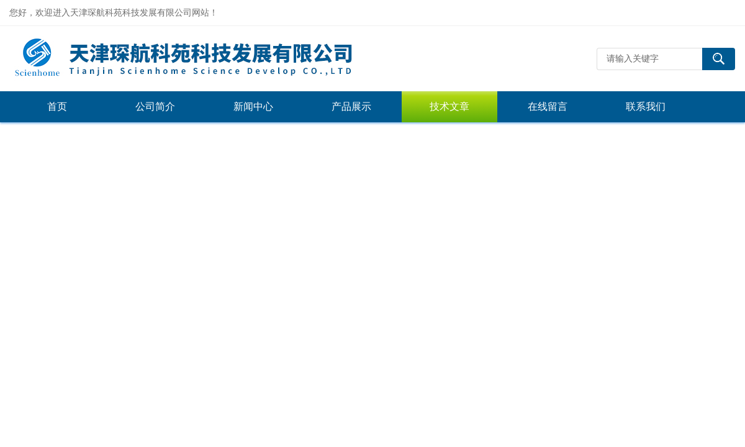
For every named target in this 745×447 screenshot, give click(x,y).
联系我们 (646, 106)
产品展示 (351, 106)
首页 (57, 106)
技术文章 (449, 106)
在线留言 (547, 106)
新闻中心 (253, 106)
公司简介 (155, 106)
